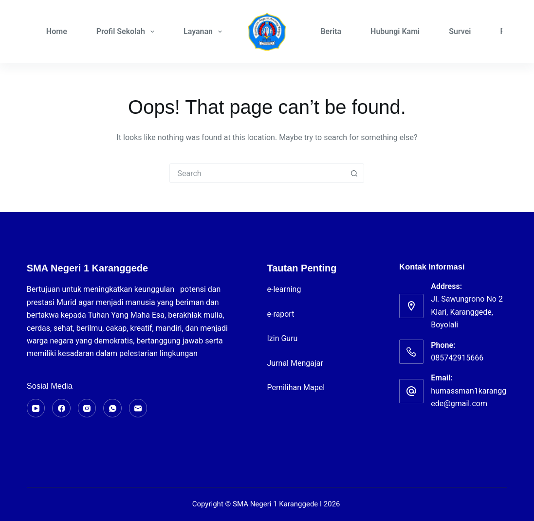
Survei (460, 31)
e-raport (281, 314)
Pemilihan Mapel (296, 387)
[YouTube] (36, 408)
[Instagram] (87, 408)
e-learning (285, 289)
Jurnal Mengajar (295, 363)
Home (56, 31)
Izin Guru (282, 338)
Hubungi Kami (395, 31)
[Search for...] (257, 173)
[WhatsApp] (112, 408)
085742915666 (457, 357)
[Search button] (354, 173)
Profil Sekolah (127, 31)
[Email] (138, 408)
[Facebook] (61, 408)
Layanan (205, 31)
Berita (330, 31)
